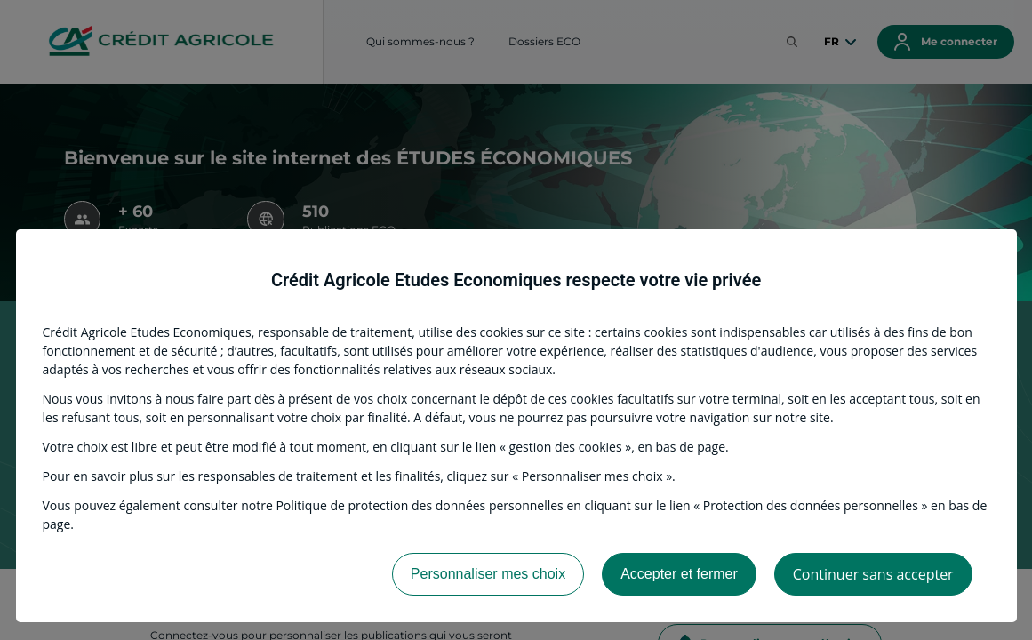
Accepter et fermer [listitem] (679, 573)
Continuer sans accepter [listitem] (873, 574)
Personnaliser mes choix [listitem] (488, 573)
